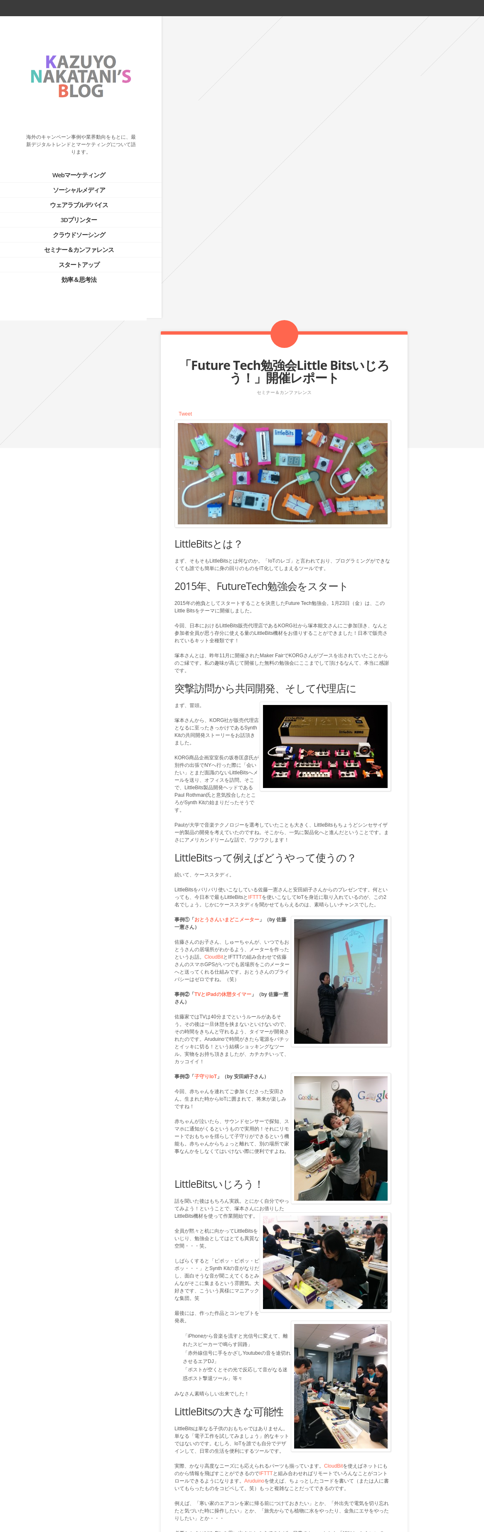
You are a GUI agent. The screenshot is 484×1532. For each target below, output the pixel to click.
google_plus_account (475, 8)
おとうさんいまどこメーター (226, 618)
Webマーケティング (71, 166)
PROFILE (54, 491)
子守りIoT (205, 775)
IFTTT (255, 595)
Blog (284, 1489)
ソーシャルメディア (71, 181)
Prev (267, 1489)
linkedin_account (460, 8)
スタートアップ (71, 256)
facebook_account (430, 8)
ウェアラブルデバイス (71, 196)
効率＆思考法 (71, 271)
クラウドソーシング (71, 226)
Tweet (185, 112)
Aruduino (254, 1179)
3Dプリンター (71, 211)
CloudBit (213, 655)
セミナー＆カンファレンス (71, 241)
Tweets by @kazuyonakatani (42, 572)
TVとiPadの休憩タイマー (222, 692)
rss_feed (445, 8)
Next (300, 1489)
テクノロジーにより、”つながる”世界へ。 (90, 513)
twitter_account (416, 8)
